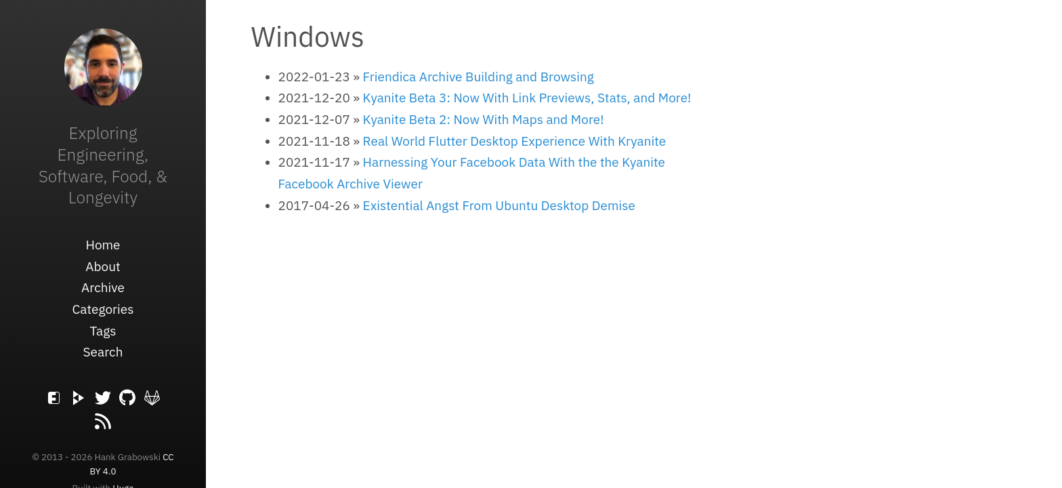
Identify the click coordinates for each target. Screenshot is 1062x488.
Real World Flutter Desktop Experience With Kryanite (514, 141)
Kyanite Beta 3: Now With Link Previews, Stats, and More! (527, 97)
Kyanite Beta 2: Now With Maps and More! (483, 119)
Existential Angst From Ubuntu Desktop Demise (499, 205)
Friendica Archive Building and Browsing (478, 76)
